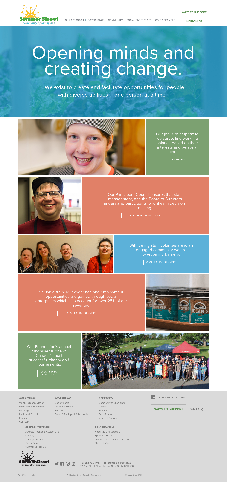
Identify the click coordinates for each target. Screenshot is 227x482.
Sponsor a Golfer (104, 435)
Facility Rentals (32, 443)
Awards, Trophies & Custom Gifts (42, 431)
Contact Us (194, 20)
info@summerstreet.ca (117, 463)
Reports (59, 410)
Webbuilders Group (74, 475)
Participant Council (28, 414)
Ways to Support (194, 12)
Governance (63, 398)
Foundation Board (64, 406)
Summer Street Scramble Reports (112, 439)
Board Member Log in (26, 475)
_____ (41, 475)
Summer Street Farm (35, 446)
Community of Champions (112, 402)
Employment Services (36, 439)
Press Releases (106, 414)
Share (197, 409)
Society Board (62, 402)
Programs (24, 418)
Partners (103, 410)
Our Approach (28, 398)
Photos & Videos (103, 443)
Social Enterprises (37, 427)
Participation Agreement (31, 406)
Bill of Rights (25, 410)
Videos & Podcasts (108, 418)
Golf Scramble (104, 427)
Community (106, 398)
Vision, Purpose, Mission (31, 402)
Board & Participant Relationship (71, 414)
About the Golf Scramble (107, 431)
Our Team (24, 421)
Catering (29, 435)
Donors (103, 406)
